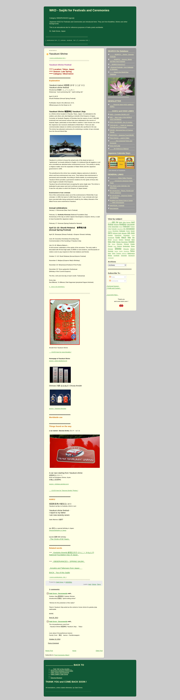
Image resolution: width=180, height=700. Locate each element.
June (133, 233)
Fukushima (120, 229)
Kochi (133, 235)
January (124, 233)
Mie (133, 237)
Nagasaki (127, 239)
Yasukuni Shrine (58, 53)
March (123, 237)
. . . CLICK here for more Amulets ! (60, 352)
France (132, 226)
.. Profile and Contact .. (113, 288)
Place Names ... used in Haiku (119, 138)
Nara (133, 239)
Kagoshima (118, 235)
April (89, 584)
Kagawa (110, 235)
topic (109, 253)
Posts (112, 277)
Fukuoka (114, 229)
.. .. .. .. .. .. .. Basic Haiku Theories (121, 178)
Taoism (116, 251)
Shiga (133, 246)
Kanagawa (126, 235)
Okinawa (126, 244)
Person (110, 246)
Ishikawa (115, 233)
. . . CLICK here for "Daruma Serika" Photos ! (63, 490)
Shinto (94, 584)
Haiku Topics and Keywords (60, 672)
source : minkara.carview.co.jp (59, 484)
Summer (110, 251)
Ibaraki (133, 231)
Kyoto (118, 237)
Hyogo (128, 231)
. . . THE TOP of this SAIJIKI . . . (61, 669)
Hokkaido (122, 231)
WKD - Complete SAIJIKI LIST (120, 114)
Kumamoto (111, 237)
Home (74, 650)
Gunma (110, 231)
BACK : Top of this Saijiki (59, 573)
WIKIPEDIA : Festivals (117, 205)
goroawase (130, 229)
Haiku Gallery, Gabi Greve (59, 674)
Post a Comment (53, 643)
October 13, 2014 (54, 639)
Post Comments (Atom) (61, 655)
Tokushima (126, 251)
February (126, 226)
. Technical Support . (112, 286)
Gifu (124, 229)
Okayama (119, 244)
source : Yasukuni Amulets (57, 408)
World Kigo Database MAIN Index (62, 671)
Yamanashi (111, 257)
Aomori (128, 222)
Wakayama (131, 253)
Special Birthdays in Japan (57, 530)
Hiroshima (115, 231)
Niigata (118, 242)
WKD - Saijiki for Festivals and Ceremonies (79, 10)
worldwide (117, 255)
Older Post (99, 650)
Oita (109, 244)
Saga (115, 246)
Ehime (120, 226)
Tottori (114, 253)
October (131, 242)
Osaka (132, 244)
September (126, 246)
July (128, 233)
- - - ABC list (113, 222)
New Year (112, 242)
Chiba (109, 226)
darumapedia (114, 208)
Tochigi (121, 251)
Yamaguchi (131, 255)
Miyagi (110, 239)
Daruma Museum (56, 678)
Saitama (119, 246)
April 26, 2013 (53, 617)
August (110, 224)
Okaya (113, 244)
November (124, 242)
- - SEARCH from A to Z (117, 64)
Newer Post (49, 650)
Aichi (120, 222)
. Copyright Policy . (112, 295)
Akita (124, 222)
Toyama (118, 253)
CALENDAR (131, 224)
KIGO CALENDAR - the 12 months (121, 122)
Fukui (109, 229)
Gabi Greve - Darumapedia (58, 593)
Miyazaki (115, 239)
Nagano (121, 239)
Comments (113, 281)
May (129, 237)
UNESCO (124, 253)
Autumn (116, 224)
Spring (132, 249)
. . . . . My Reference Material (119, 148)
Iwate (119, 233)
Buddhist (122, 224)
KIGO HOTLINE (115, 146)
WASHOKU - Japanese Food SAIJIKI (122, 135)
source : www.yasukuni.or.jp (58, 361)
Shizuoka (126, 249)
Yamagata (124, 255)
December (115, 226)
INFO (110, 233)
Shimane (110, 249)
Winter (110, 255)
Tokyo (99, 584)
